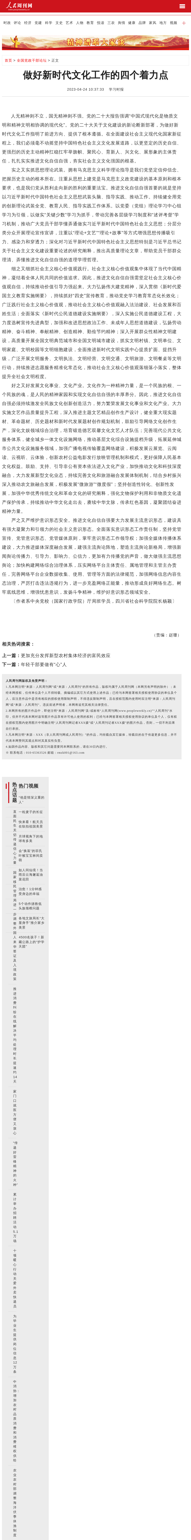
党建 (38, 23)
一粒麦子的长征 (31, 812)
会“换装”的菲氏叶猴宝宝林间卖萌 (31, 855)
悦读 (100, 23)
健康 (132, 23)
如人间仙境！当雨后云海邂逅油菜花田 (31, 874)
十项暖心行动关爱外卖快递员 (15, 1278)
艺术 (69, 23)
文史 (59, 23)
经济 (28, 23)
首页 (8, 60)
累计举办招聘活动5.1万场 (15, 1218)
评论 (17, 23)
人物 (80, 23)
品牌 (142, 23)
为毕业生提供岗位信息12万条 (15, 1344)
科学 (48, 23)
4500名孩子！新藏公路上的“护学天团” (31, 941)
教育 (90, 23)
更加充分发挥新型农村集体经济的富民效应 (66, 655)
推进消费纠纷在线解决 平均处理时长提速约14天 (15, 1035)
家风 (152, 23)
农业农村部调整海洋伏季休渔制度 (15, 1502)
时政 (7, 23)
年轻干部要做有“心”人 (44, 664)
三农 (111, 23)
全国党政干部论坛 (32, 60)
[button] (184, 22)
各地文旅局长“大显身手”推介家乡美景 (31, 922)
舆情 (121, 23)
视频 (173, 23)
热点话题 (14, 792)
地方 (163, 23)
